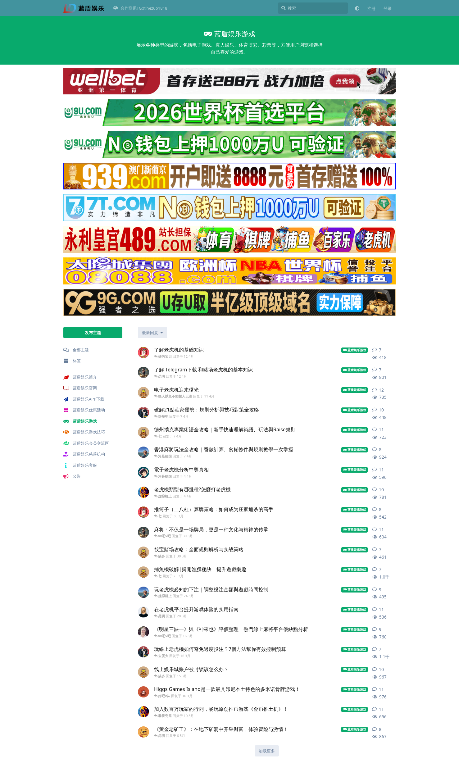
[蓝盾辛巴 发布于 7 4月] (143, 432)
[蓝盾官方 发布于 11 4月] (143, 392)
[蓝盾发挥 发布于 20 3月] (143, 612)
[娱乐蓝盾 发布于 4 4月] (143, 472)
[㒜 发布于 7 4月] (143, 412)
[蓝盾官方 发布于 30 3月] (143, 552)
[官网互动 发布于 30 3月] (143, 512)
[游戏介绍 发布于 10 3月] (143, 711)
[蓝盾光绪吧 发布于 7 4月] (143, 452)
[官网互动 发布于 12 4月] (143, 352)
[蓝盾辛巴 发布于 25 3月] (143, 572)
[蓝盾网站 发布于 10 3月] (143, 691)
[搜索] (313, 8)
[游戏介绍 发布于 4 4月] (143, 492)
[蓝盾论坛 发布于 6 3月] (143, 732)
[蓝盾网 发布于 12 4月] (143, 372)
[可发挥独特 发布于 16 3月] (143, 632)
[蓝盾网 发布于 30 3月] (143, 532)
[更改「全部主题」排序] (152, 332)
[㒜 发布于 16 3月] (143, 651)
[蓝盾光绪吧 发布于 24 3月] (143, 592)
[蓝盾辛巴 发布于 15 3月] (143, 672)
